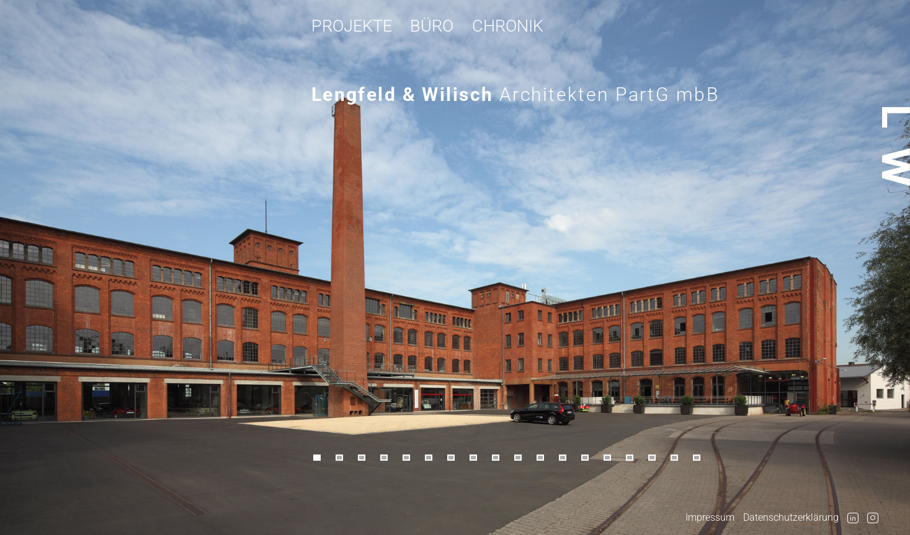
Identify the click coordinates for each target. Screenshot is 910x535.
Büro (431, 25)
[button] (322, 458)
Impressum (709, 517)
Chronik (507, 25)
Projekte (351, 25)
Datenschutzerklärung (791, 517)
